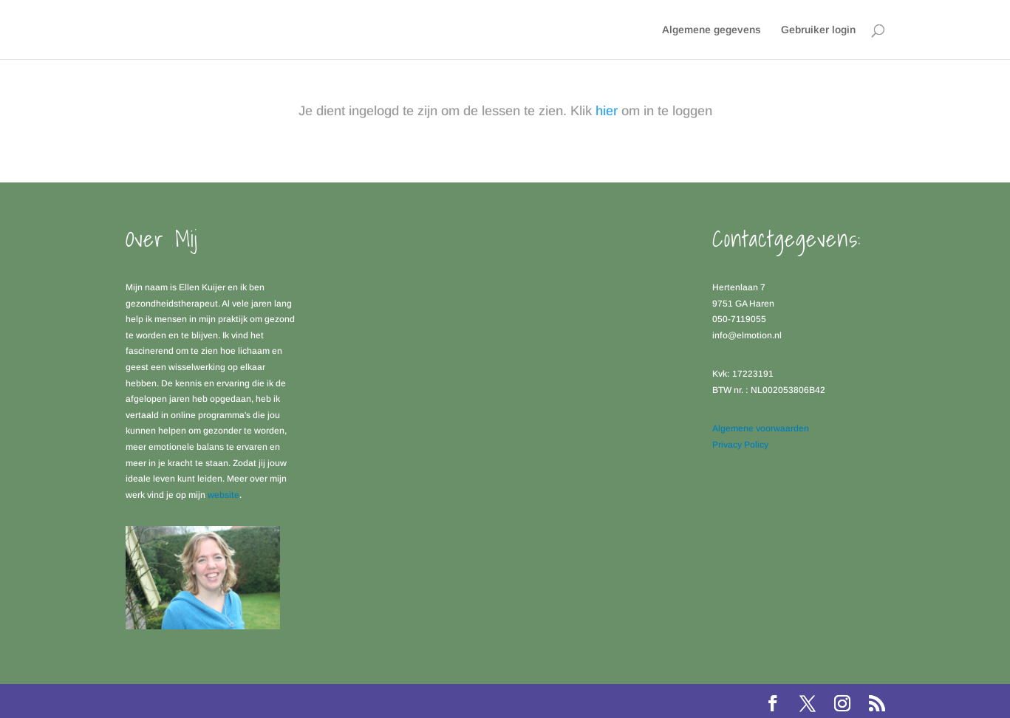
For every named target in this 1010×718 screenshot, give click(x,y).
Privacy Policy (740, 445)
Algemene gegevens (711, 29)
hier (607, 110)
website (223, 495)
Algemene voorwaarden (760, 428)
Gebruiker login (818, 29)
